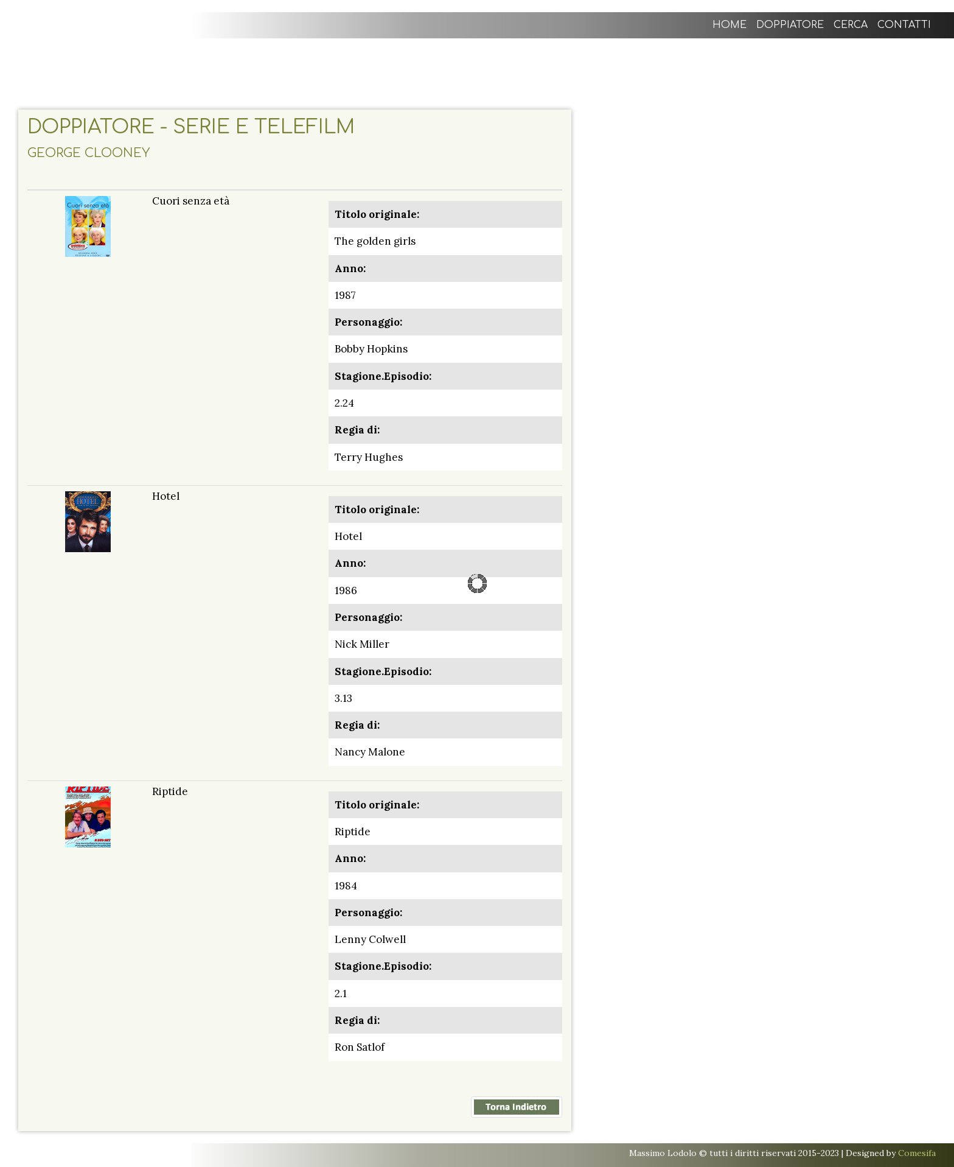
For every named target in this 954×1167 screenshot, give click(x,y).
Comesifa (917, 1153)
